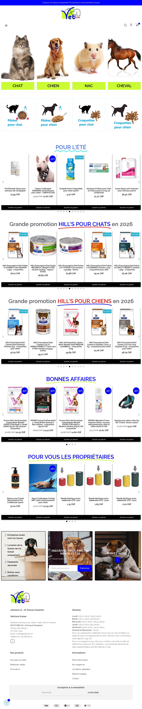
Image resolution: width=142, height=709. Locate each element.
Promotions (15, 669)
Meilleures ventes (17, 665)
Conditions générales (81, 669)
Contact (75, 679)
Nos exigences (78, 665)
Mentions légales (79, 674)
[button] (58, 211)
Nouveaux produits (18, 660)
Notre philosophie (79, 660)
